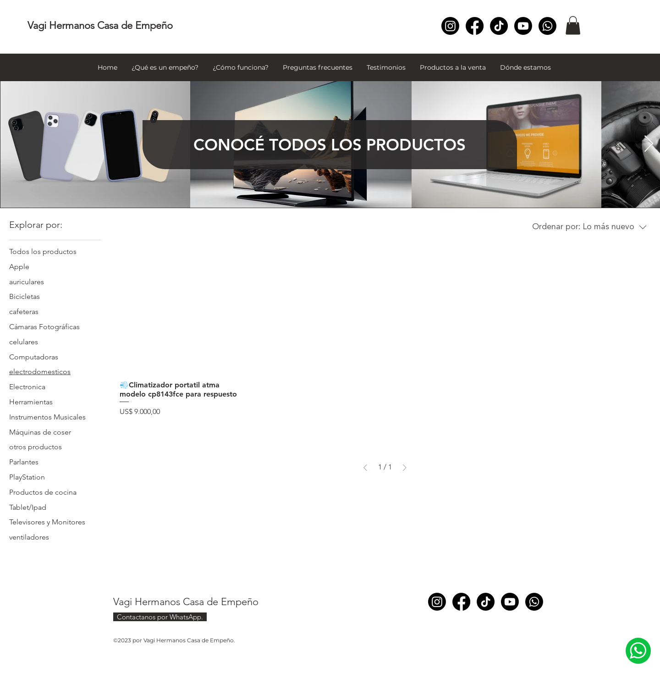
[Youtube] (523, 26)
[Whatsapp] (547, 26)
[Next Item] (649, 144)
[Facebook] (475, 26)
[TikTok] (499, 26)
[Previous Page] (365, 467)
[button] (573, 25)
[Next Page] (404, 467)
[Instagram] (450, 26)
